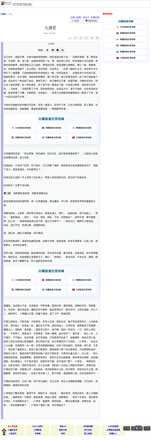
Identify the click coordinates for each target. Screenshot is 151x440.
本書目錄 (95, 17)
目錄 (140, 428)
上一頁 (127, 428)
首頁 (133, 428)
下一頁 (147, 428)
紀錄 (76, 21)
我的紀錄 (92, 21)
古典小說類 (75, 17)
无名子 (86, 17)
